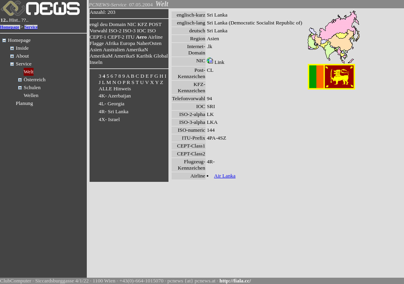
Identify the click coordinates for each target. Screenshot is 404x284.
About (22, 56)
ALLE (105, 89)
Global (161, 56)
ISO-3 (129, 31)
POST (155, 24)
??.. (25, 20)
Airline (155, 37)
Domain (117, 24)
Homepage (9, 27)
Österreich (35, 79)
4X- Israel (109, 119)
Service (30, 27)
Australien (114, 49)
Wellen (31, 95)
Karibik (144, 56)
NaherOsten (149, 43)
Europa (127, 43)
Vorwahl (98, 31)
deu (103, 24)
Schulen (32, 87)
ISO (151, 31)
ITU (130, 37)
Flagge (97, 43)
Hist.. (15, 20)
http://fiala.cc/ (235, 281)
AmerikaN (137, 49)
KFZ (143, 24)
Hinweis (122, 89)
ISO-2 (115, 31)
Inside (22, 48)
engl (94, 24)
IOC (141, 31)
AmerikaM (101, 56)
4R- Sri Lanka (114, 111)
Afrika (112, 43)
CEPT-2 (116, 37)
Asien (96, 49)
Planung (24, 103)
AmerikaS (124, 56)
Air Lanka (225, 176)
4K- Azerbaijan (115, 96)
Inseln (96, 62)
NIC (131, 24)
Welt (29, 72)
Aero (141, 37)
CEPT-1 (98, 37)
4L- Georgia (111, 103)
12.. (4, 20)
